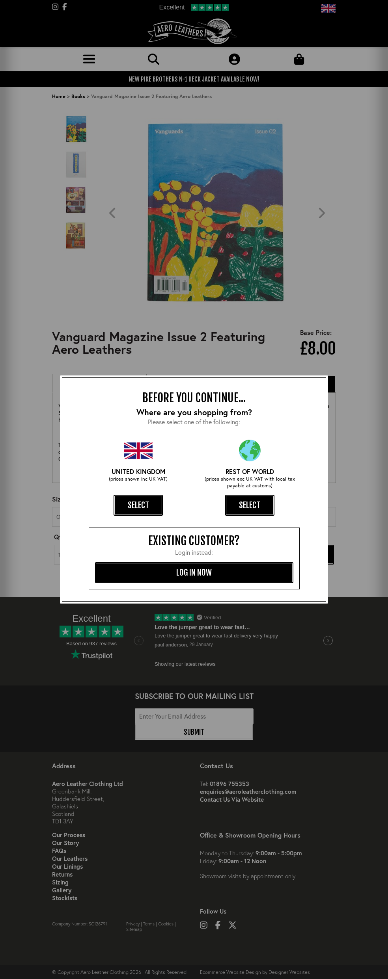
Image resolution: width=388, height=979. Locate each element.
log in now (194, 572)
